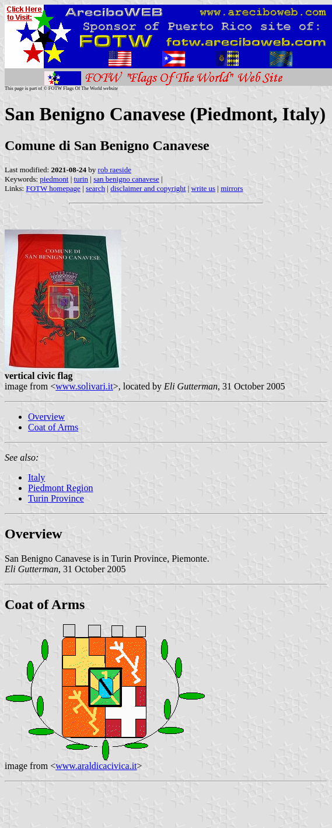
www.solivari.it (84, 386)
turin (81, 179)
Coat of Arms (53, 427)
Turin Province (56, 498)
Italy (36, 477)
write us (203, 188)
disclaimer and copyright (148, 188)
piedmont (54, 179)
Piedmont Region (60, 488)
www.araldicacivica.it (96, 766)
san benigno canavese (126, 179)
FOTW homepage (53, 188)
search (95, 188)
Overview (46, 417)
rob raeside (114, 169)
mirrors (232, 188)
